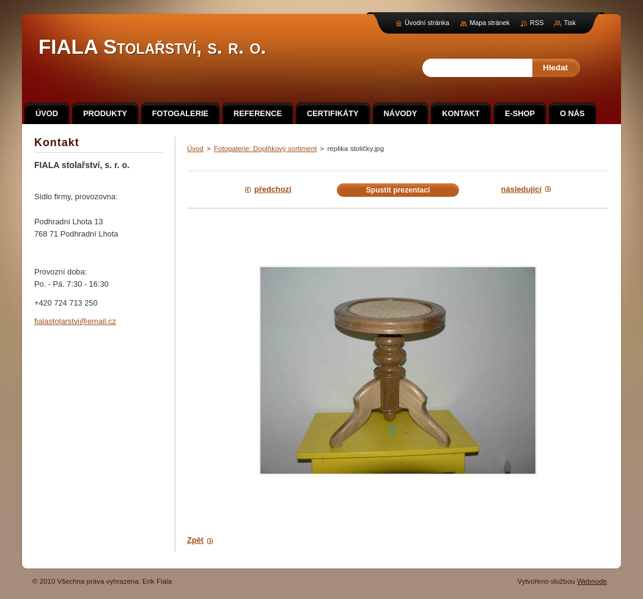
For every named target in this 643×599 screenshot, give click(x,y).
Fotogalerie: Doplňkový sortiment (265, 148)
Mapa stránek (489, 22)
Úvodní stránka (427, 22)
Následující (521, 189)
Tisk (570, 22)
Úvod (195, 148)
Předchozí (272, 189)
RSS (536, 22)
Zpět (195, 540)
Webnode (592, 581)
